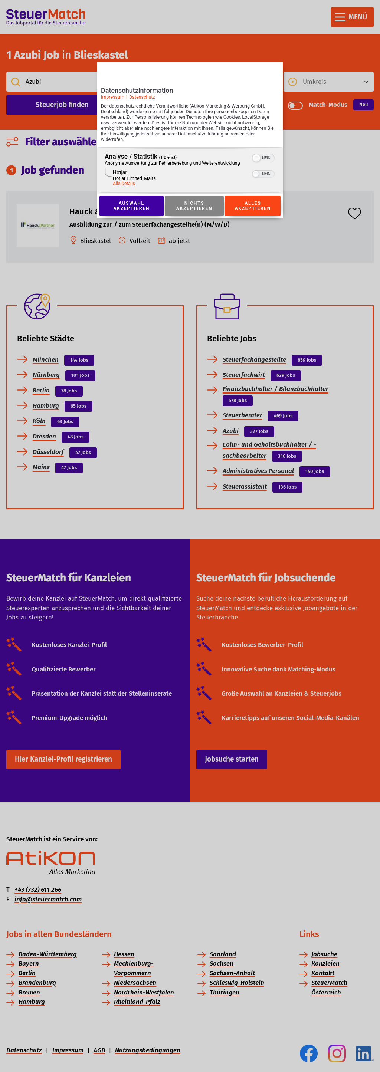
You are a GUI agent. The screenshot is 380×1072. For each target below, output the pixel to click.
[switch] (263, 157)
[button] (256, 158)
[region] (190, 170)
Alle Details (124, 183)
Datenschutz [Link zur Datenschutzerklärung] (142, 97)
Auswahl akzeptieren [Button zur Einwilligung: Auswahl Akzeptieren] (131, 205)
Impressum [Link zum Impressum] (112, 97)
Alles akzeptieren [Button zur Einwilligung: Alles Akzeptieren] (253, 205)
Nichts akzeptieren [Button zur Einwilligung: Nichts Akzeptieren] (194, 205)
